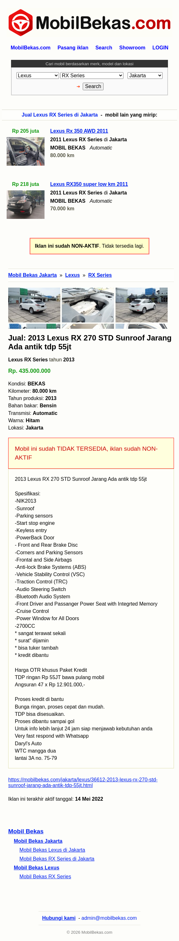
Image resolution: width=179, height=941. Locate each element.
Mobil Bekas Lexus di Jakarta (52, 850)
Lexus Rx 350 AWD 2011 (79, 131)
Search (103, 47)
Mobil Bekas (26, 831)
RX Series (100, 275)
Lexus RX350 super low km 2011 (89, 184)
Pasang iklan (72, 47)
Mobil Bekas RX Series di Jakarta (57, 859)
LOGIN (160, 47)
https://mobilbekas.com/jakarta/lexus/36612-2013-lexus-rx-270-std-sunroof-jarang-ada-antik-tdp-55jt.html (83, 782)
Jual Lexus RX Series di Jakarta (60, 115)
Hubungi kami (59, 918)
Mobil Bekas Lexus (36, 867)
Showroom (132, 47)
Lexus (72, 275)
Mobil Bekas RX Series (45, 876)
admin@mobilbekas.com (109, 918)
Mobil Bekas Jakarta (38, 841)
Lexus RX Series (28, 359)
